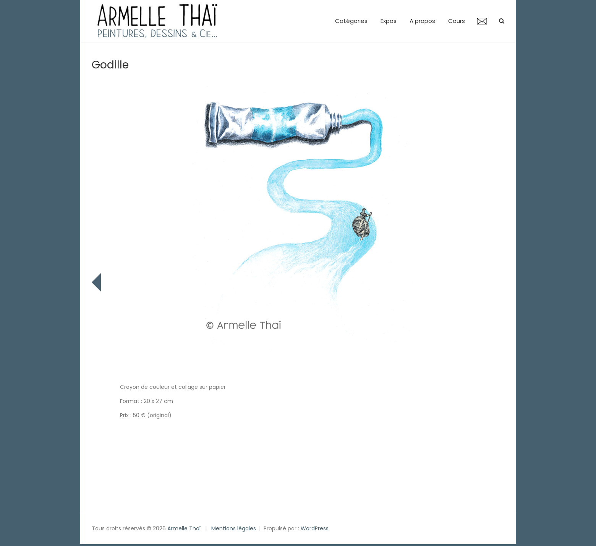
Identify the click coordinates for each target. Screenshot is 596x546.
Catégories (351, 21)
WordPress (315, 528)
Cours (456, 21)
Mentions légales (233, 528)
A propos (422, 21)
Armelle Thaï (184, 528)
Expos (389, 21)
